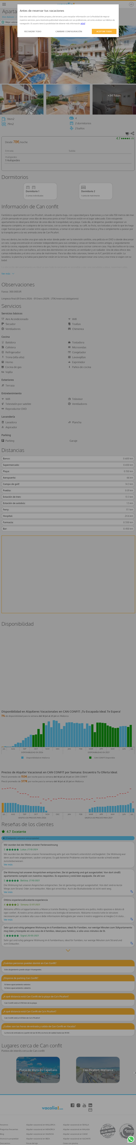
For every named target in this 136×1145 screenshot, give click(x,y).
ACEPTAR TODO (104, 31)
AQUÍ (83, 23)
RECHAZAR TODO (32, 31)
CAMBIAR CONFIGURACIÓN (68, 31)
